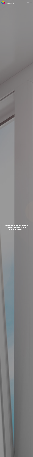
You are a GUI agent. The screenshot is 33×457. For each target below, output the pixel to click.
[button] (29, 2)
